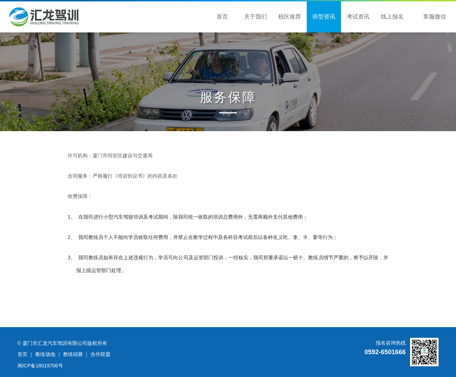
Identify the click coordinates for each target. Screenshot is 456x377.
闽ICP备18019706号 (40, 365)
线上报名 (392, 17)
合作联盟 (100, 354)
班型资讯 (323, 17)
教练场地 (45, 354)
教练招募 (73, 354)
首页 (222, 17)
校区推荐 (289, 17)
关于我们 (255, 17)
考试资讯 (358, 17)
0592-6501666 (385, 352)
